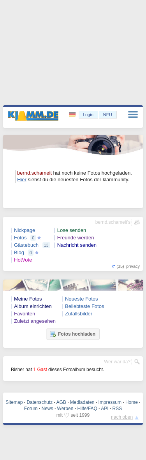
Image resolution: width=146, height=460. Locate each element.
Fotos (20, 238)
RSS (117, 408)
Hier (21, 179)
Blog (19, 252)
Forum (31, 408)
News (47, 408)
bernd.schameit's (112, 222)
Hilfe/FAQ (87, 408)
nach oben (122, 417)
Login (88, 114)
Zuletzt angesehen (35, 321)
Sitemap (14, 402)
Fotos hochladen (72, 334)
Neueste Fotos (81, 299)
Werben (65, 408)
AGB (61, 402)
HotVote (23, 260)
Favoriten (24, 314)
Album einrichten (33, 306)
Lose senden (71, 230)
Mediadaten (82, 402)
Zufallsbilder (78, 314)
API (104, 408)
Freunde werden (75, 238)
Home (131, 402)
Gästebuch (26, 245)
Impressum (110, 402)
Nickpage (24, 230)
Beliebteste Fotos (84, 306)
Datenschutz (39, 402)
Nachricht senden (77, 245)
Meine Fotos (28, 299)
